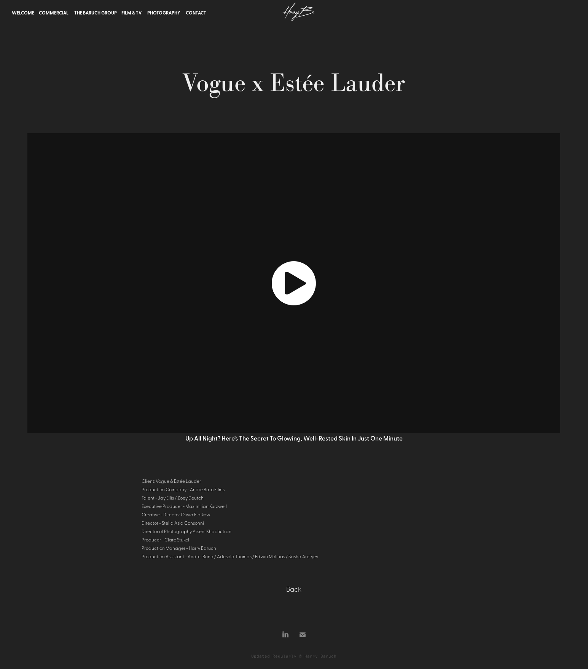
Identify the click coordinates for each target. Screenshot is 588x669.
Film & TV (131, 13)
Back (293, 588)
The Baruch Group (95, 13)
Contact (196, 13)
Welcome (23, 13)
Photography (163, 13)
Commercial (54, 13)
